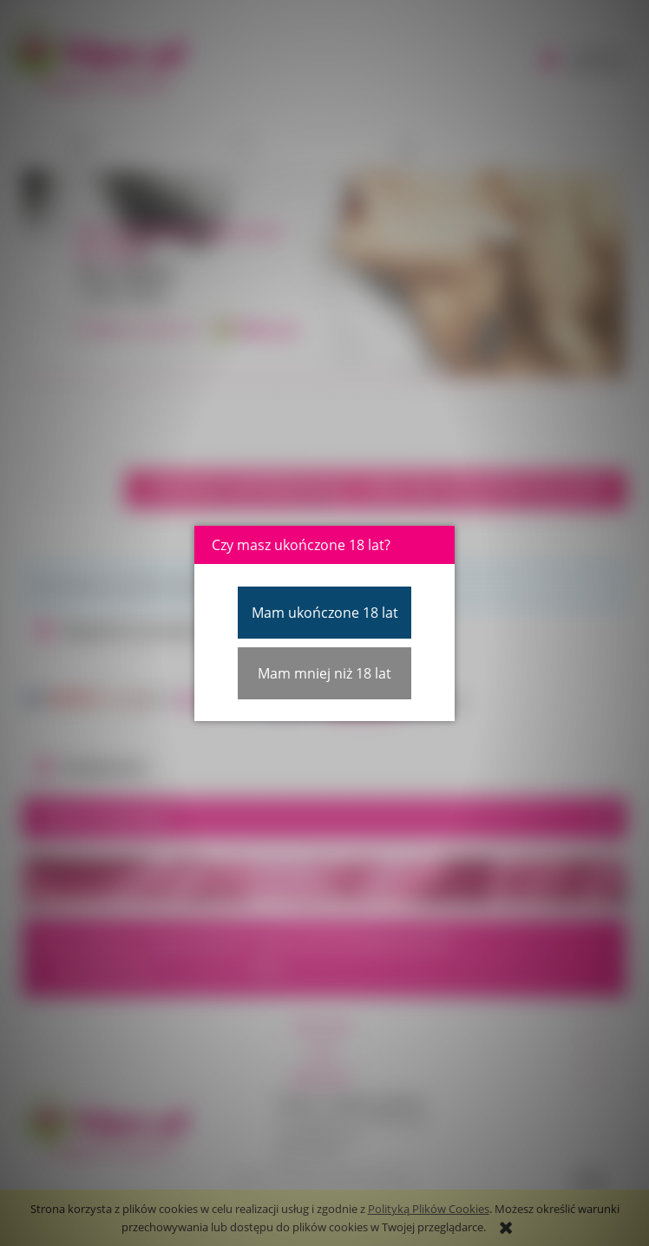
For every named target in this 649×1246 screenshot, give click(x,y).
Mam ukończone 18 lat (325, 612)
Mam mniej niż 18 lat (324, 673)
